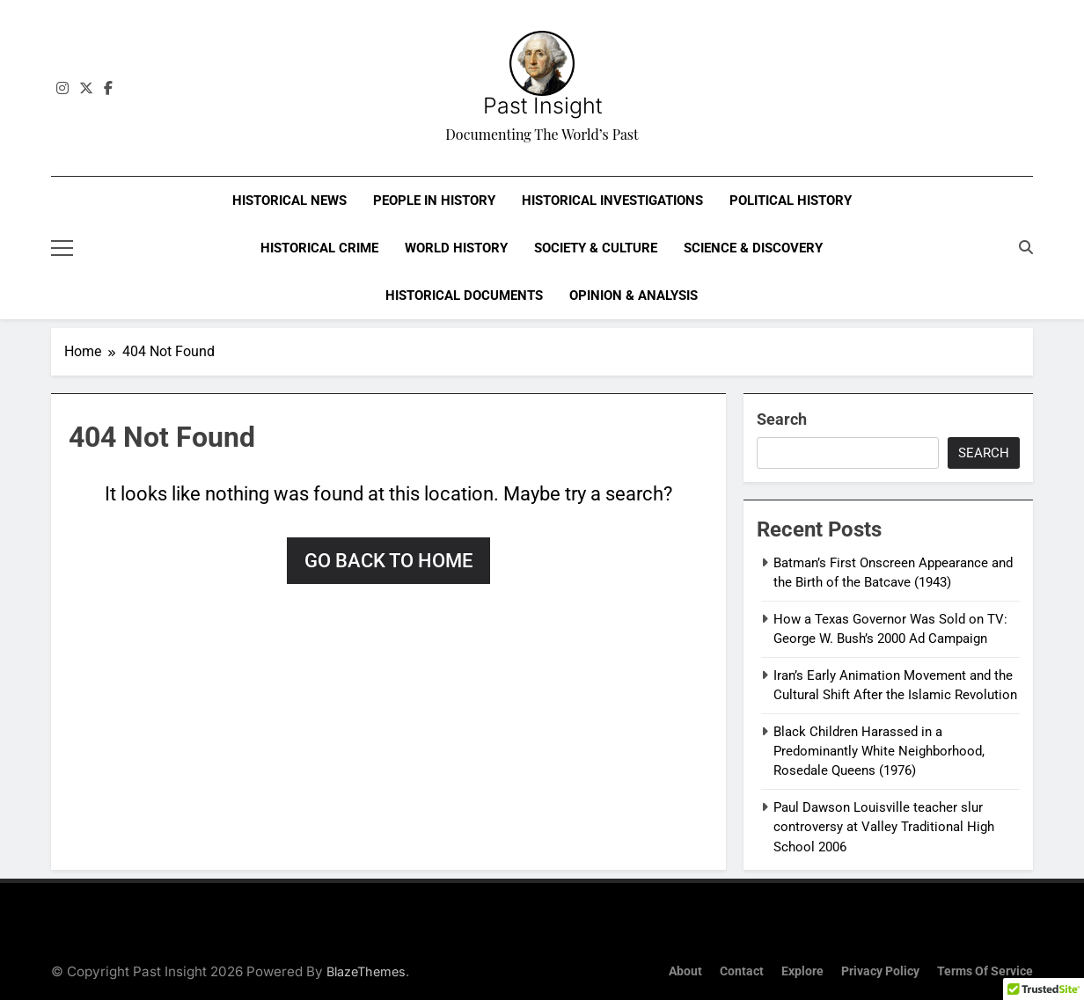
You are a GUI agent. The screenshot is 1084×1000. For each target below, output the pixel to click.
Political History (790, 200)
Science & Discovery (753, 248)
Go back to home (388, 561)
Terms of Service (985, 971)
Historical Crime (319, 248)
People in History (434, 200)
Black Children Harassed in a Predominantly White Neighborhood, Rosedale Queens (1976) (879, 751)
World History (456, 248)
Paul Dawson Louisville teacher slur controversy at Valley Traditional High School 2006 (883, 827)
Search (782, 419)
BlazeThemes (366, 971)
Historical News (289, 200)
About (685, 971)
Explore (802, 971)
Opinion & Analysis (633, 295)
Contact (742, 971)
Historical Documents (464, 295)
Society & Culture (595, 248)
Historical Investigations (612, 200)
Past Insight (542, 105)
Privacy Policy (880, 971)
